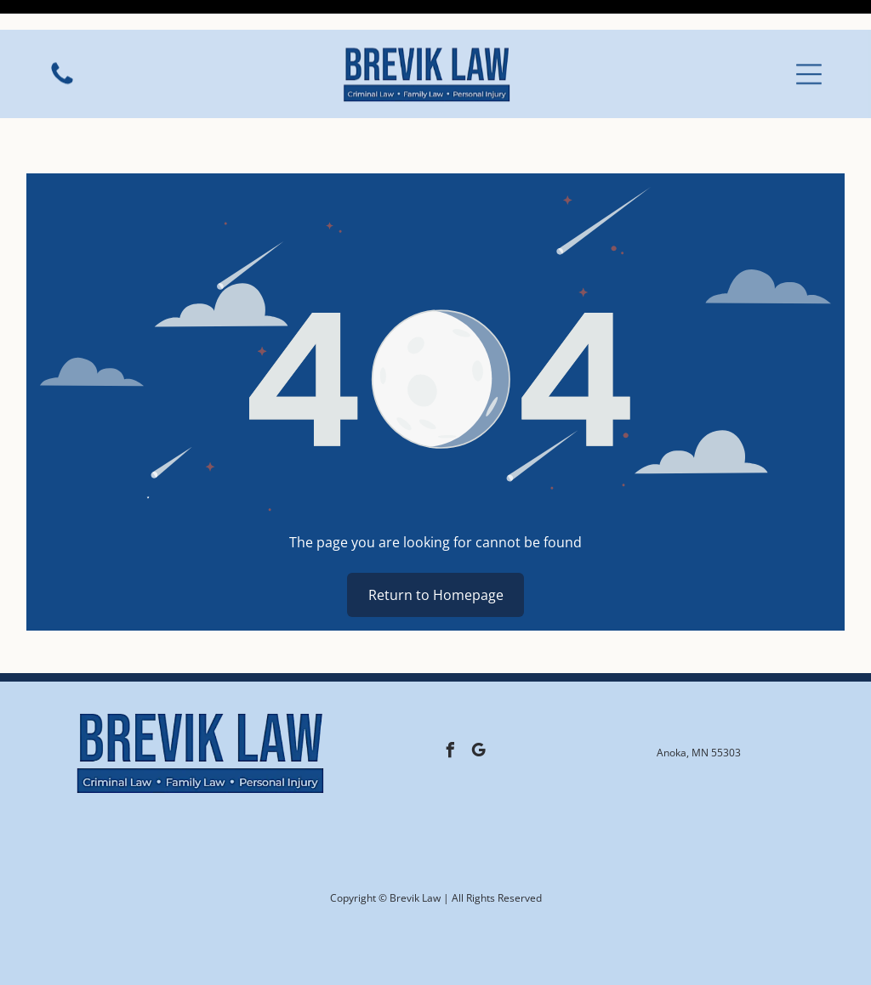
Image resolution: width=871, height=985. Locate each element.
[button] (809, 44)
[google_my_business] (478, 710)
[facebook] (450, 710)
